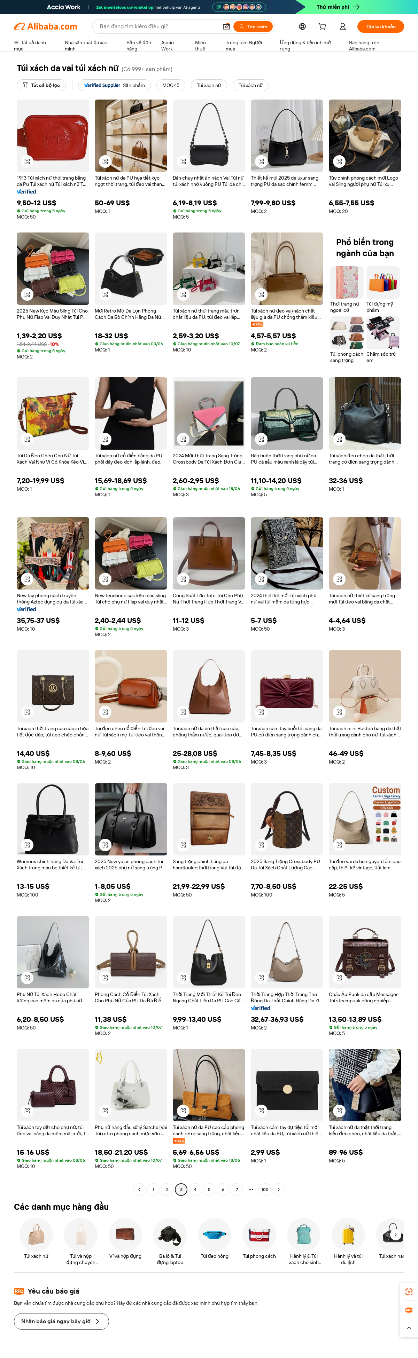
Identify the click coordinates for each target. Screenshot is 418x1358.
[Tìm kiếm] (253, 26)
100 (265, 1189)
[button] (226, 26)
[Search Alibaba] (158, 26)
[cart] (323, 27)
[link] (409, 1292)
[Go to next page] (278, 1189)
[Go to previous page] (139, 1189)
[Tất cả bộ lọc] (41, 85)
